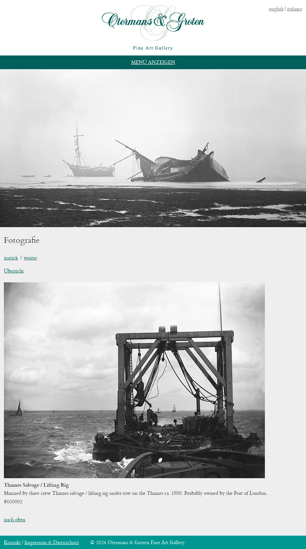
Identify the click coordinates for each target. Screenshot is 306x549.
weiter (30, 257)
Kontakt (12, 542)
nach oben (14, 519)
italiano (294, 8)
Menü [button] (139, 62)
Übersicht (14, 270)
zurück (11, 257)
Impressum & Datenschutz (51, 542)
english (276, 8)
